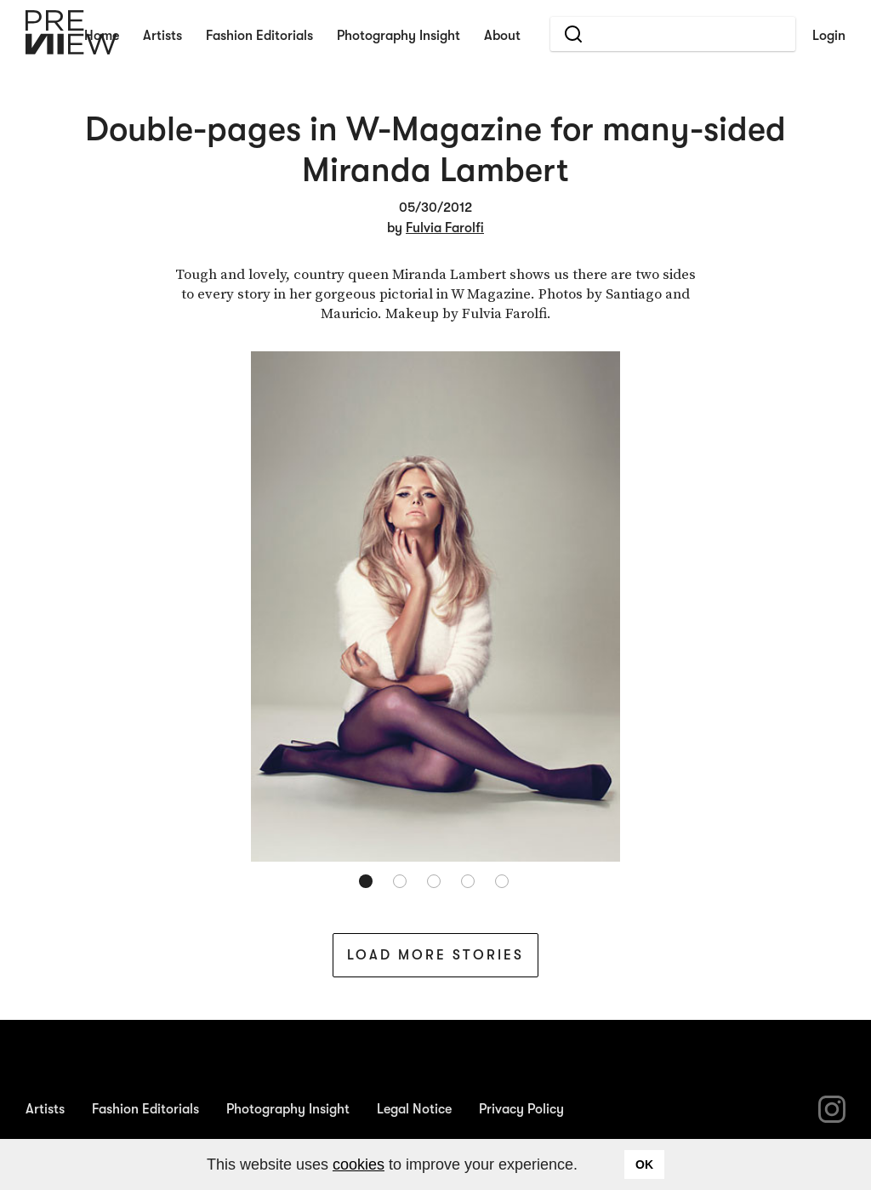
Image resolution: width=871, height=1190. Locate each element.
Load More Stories (435, 955)
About (502, 35)
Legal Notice (414, 1109)
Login (828, 35)
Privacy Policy (521, 1109)
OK (644, 1164)
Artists (162, 35)
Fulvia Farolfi (445, 228)
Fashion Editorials (259, 35)
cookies (358, 1164)
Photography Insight (398, 35)
